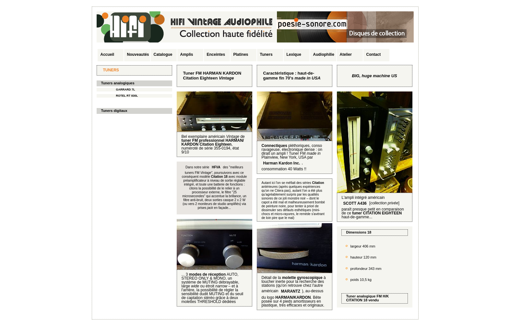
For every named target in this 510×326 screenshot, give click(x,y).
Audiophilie (323, 54)
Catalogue (163, 54)
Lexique (294, 54)
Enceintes (216, 54)
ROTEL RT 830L (127, 95)
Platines (240, 54)
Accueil (107, 54)
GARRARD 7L (125, 89)
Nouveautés (138, 54)
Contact (373, 54)
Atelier (346, 54)
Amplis (186, 54)
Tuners (266, 54)
